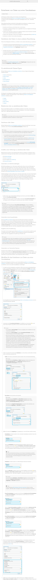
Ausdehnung (34, 34)
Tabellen (4, 74)
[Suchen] (27, 1)
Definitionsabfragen (8, 156)
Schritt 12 (10, 543)
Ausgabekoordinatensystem (13, 61)
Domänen (5, 99)
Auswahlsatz (9, 157)
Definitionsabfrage (32, 134)
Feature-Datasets (6, 81)
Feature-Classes (6, 76)
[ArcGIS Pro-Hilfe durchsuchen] (18, 1)
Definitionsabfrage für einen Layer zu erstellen (15, 171)
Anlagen (4, 98)
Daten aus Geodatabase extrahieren (18, 18)
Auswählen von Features (8, 219)
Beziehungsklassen (6, 79)
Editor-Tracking (6, 101)
